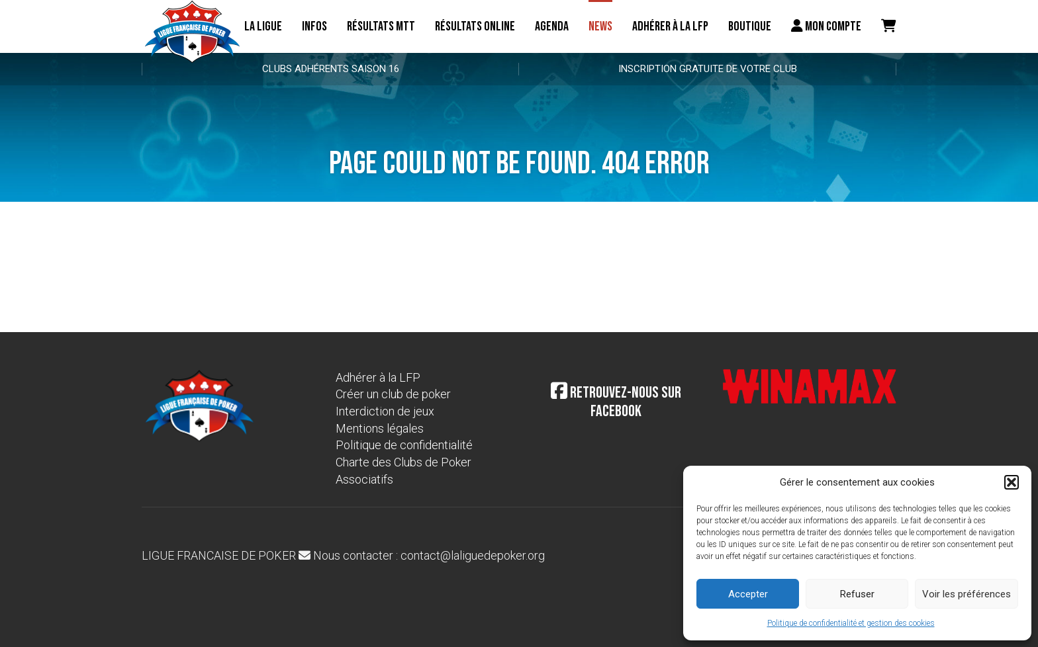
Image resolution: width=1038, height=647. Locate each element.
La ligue (263, 26)
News (600, 26)
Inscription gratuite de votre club (707, 69)
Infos (314, 26)
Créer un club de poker (393, 394)
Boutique (749, 26)
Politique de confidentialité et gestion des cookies (851, 623)
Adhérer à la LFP (670, 26)
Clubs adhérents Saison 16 (330, 69)
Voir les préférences (966, 594)
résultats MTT (381, 26)
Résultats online (475, 26)
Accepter (748, 594)
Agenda (552, 26)
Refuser (857, 594)
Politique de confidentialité (404, 445)
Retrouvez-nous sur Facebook (616, 402)
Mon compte (826, 26)
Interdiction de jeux (385, 411)
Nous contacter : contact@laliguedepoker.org (422, 555)
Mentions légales (380, 428)
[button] (1011, 482)
